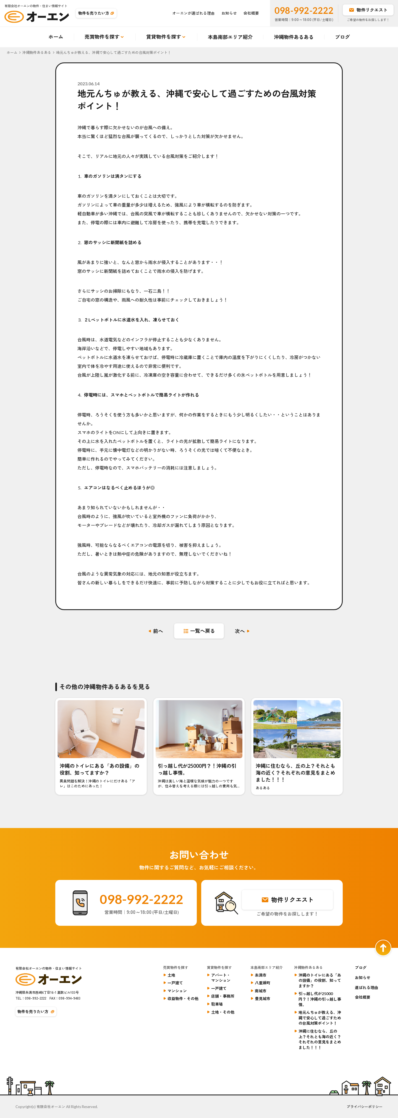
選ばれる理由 (366, 987)
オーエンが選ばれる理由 (193, 13)
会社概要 (251, 13)
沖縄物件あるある (294, 37)
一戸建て (175, 982)
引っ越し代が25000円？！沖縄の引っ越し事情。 (319, 999)
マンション (177, 990)
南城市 (260, 990)
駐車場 (217, 1004)
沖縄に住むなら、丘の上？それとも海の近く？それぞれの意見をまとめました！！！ (319, 1039)
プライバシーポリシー (365, 1106)
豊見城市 (262, 998)
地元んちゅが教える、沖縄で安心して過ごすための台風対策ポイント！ (319, 1017)
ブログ (342, 37)
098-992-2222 (304, 10)
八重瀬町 (262, 982)
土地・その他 (222, 1012)
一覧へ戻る (202, 631)
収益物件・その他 (182, 998)
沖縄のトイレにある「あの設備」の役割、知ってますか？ (319, 980)
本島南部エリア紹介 (230, 37)
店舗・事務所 (222, 996)
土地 (171, 975)
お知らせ (229, 13)
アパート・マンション (221, 978)
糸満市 (260, 975)
